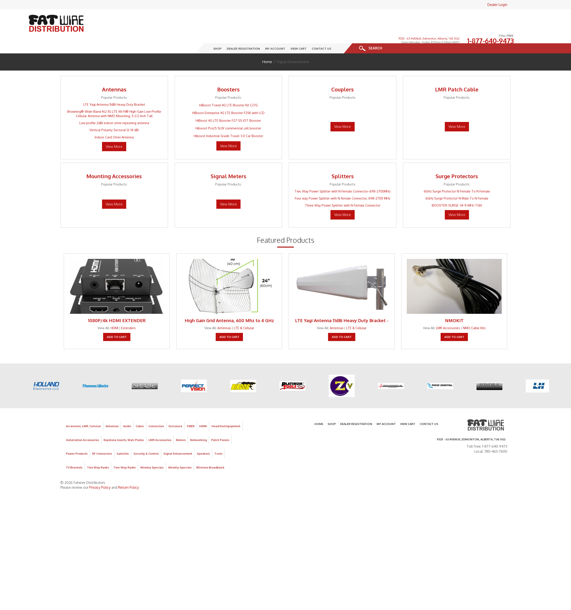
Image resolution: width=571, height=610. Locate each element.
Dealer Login (497, 4)
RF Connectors (102, 439)
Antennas (114, 75)
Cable (140, 412)
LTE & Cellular (244, 314)
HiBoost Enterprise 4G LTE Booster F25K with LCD (228, 99)
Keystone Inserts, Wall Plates (124, 426)
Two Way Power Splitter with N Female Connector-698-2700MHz (342, 177)
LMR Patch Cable (456, 75)
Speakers (203, 439)
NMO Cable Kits (474, 314)
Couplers (342, 75)
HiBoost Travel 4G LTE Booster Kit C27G (228, 91)
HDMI (114, 314)
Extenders (128, 314)
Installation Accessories (82, 426)
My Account (275, 34)
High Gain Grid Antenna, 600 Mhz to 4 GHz (229, 306)
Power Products (77, 439)
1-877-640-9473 (490, 20)
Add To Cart (117, 323)
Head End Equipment (226, 412)
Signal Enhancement (177, 439)
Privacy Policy (100, 473)
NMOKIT (454, 306)
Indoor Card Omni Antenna (114, 123)
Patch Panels (220, 426)
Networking (198, 426)
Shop (217, 34)
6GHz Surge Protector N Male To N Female (456, 184)
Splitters (343, 162)
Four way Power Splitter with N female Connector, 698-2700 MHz (342, 184)
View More (114, 132)
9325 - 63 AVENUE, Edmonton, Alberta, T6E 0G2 (429, 17)
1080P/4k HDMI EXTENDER (117, 306)
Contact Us (321, 34)
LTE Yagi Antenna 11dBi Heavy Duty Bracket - (341, 306)
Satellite (123, 439)
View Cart (298, 34)
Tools (218, 439)
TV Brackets (74, 453)
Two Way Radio (98, 453)
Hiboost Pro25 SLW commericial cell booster (228, 114)
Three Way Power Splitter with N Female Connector (342, 191)
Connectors (156, 412)
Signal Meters (228, 162)
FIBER (191, 412)
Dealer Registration (243, 34)
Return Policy (128, 473)
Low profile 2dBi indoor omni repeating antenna (114, 109)
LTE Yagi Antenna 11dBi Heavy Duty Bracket (114, 90)
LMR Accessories (448, 314)
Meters (181, 426)
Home (267, 47)
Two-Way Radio (124, 453)
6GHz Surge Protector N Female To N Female (457, 177)
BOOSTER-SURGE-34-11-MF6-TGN (457, 191)
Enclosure (175, 412)
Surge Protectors (457, 162)
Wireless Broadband (210, 453)
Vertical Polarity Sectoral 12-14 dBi (114, 116)
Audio (127, 412)
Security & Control (146, 439)
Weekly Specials (152, 453)
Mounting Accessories (114, 162)
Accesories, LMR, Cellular (83, 412)
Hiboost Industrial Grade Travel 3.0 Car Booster (228, 122)
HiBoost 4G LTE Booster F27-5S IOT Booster (228, 106)
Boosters (228, 75)
